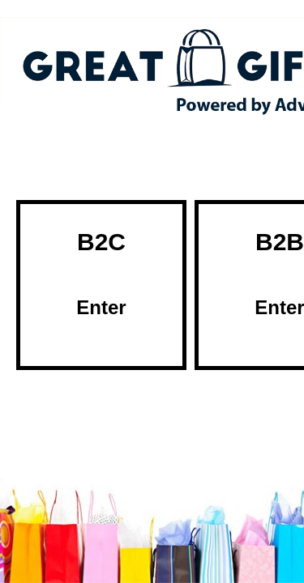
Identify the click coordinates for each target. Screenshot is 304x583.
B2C (101, 273)
